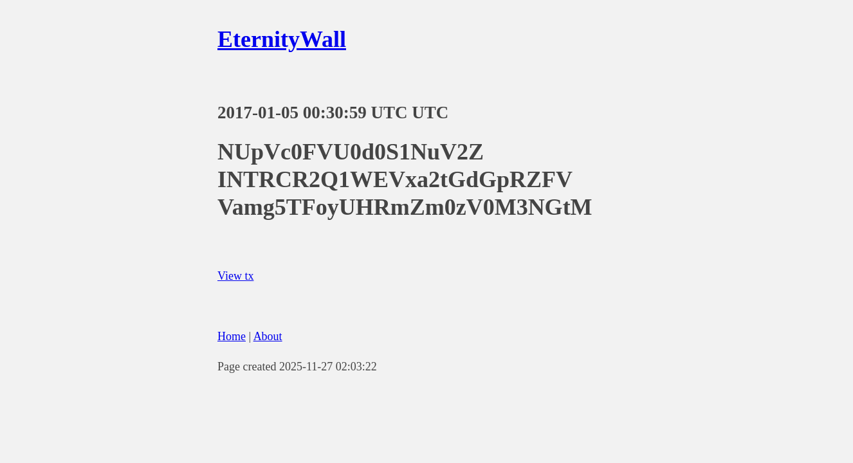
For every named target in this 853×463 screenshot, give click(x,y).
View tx (235, 275)
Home (231, 336)
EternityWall (281, 39)
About (267, 336)
